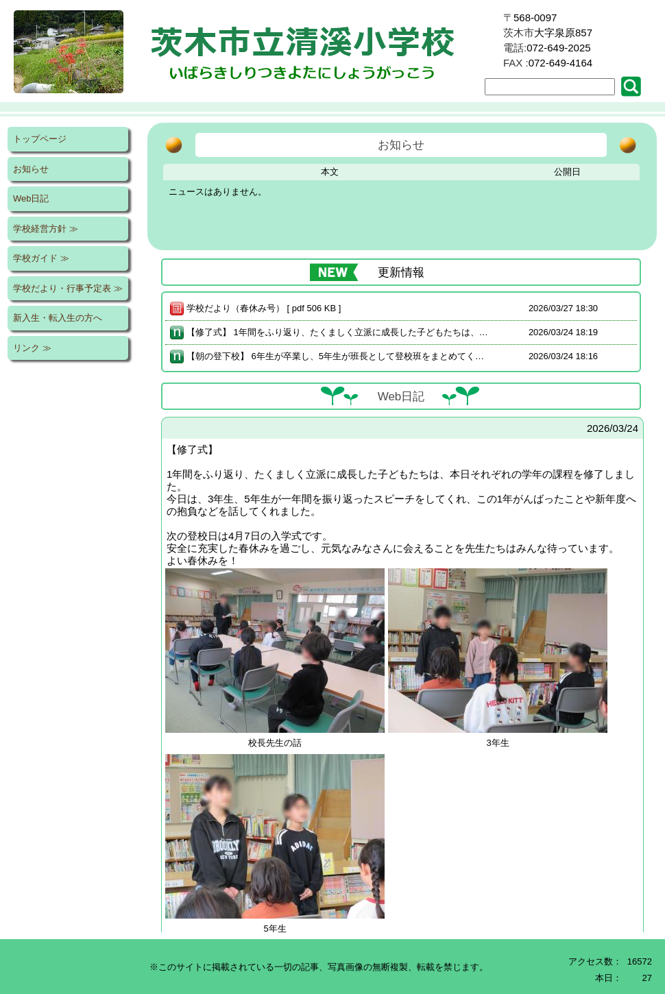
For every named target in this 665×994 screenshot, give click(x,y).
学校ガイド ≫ (41, 258)
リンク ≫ (32, 348)
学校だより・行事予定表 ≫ (68, 288)
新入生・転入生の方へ (57, 318)
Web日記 (31, 198)
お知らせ (31, 169)
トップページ (39, 139)
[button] (634, 86)
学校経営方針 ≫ (45, 228)
